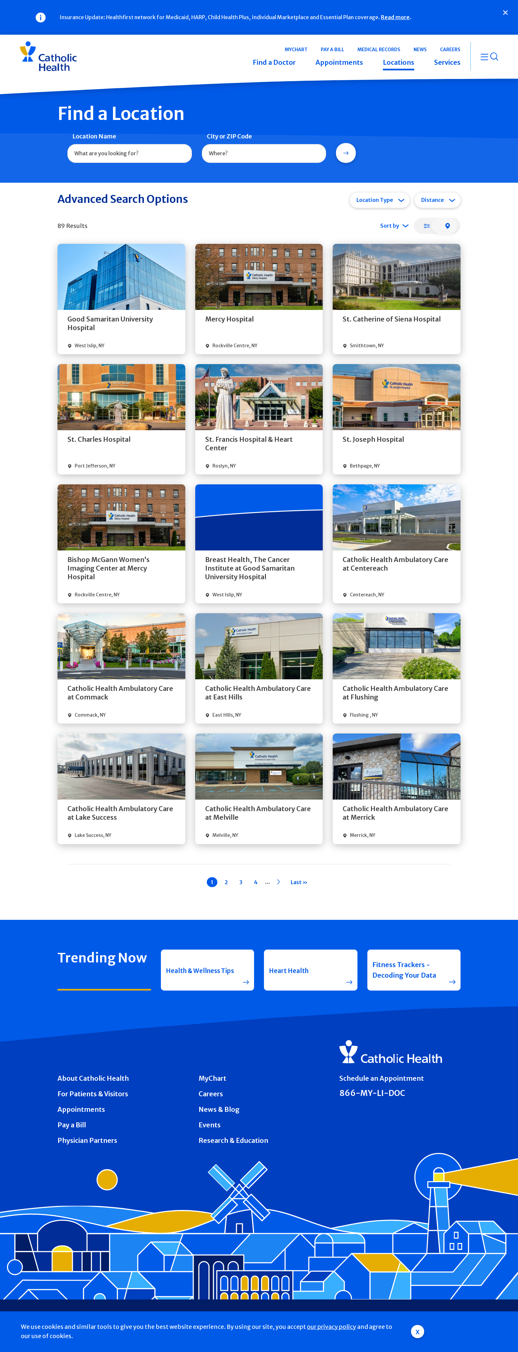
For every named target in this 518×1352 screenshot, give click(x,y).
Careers (211, 1094)
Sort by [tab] (389, 225)
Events (210, 1125)
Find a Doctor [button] (274, 62)
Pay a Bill (71, 1125)
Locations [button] (398, 62)
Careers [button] (450, 50)
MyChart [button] (296, 50)
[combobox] (129, 153)
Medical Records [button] (378, 50)
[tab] (427, 225)
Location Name (94, 136)
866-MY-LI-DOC (372, 1093)
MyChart (212, 1078)
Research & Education (233, 1140)
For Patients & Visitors (92, 1094)
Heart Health (290, 970)
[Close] (505, 12)
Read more (395, 17)
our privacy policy (331, 1327)
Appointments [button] (339, 62)
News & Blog (219, 1109)
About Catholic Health (93, 1078)
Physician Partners (87, 1140)
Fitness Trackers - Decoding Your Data (404, 969)
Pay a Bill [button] (332, 50)
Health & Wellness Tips (195, 969)
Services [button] (447, 62)
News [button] (420, 50)
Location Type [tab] (374, 200)
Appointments (81, 1109)
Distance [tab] (432, 200)
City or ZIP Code (229, 136)
